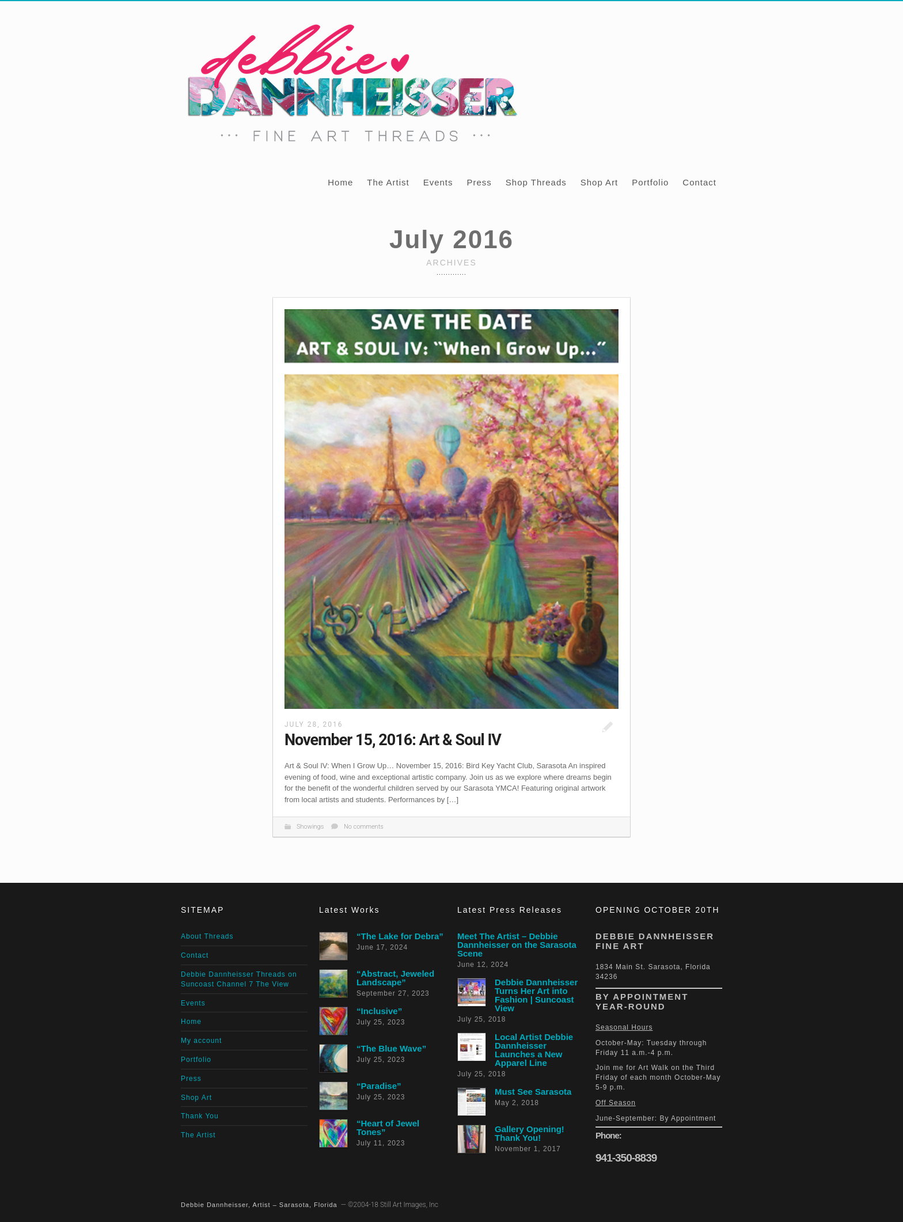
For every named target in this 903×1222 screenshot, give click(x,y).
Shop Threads (536, 182)
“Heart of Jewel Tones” (387, 1127)
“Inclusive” (379, 1011)
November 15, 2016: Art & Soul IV (392, 740)
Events (438, 182)
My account (201, 1041)
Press (478, 182)
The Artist (388, 182)
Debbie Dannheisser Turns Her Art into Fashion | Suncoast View (536, 995)
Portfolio (650, 182)
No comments (364, 826)
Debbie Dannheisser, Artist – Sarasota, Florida (259, 1204)
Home (340, 182)
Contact (699, 182)
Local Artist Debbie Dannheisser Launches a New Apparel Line (534, 1050)
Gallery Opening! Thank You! (529, 1133)
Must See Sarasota (533, 1091)
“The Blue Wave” (391, 1048)
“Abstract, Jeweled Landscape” (395, 978)
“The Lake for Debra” (399, 936)
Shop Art (599, 182)
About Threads (207, 936)
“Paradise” (378, 1086)
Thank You (200, 1116)
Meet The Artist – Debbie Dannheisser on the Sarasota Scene (516, 944)
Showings (310, 826)
